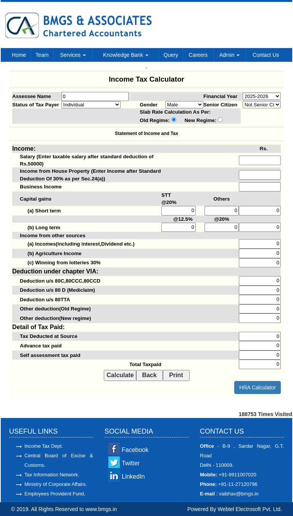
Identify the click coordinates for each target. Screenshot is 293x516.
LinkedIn (133, 476)
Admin (229, 55)
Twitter (131, 463)
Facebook (135, 450)
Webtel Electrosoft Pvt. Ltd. (249, 509)
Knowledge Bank (125, 55)
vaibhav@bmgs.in (237, 494)
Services (73, 55)
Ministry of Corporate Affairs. (55, 484)
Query (171, 55)
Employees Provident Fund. (54, 494)
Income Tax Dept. (43, 446)
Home (19, 55)
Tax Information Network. (51, 474)
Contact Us (266, 55)
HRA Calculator (257, 387)
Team (41, 55)
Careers (198, 55)
